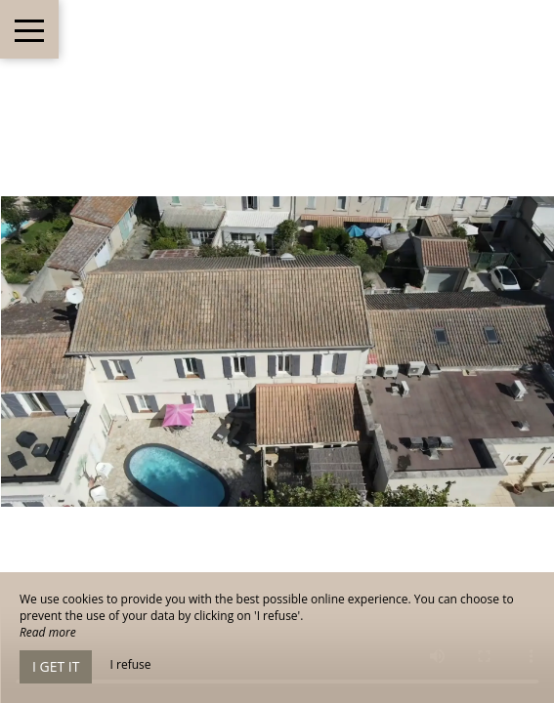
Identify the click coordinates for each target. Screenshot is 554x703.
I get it (55, 666)
